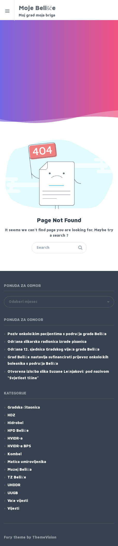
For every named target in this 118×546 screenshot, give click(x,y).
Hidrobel (15, 422)
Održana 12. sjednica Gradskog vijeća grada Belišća (53, 349)
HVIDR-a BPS (19, 446)
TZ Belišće (17, 477)
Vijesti (13, 508)
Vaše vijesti (18, 500)
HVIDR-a (15, 438)
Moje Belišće (53, 11)
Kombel (14, 454)
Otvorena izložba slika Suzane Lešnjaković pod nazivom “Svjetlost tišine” (58, 374)
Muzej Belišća (20, 469)
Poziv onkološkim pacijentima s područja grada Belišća (57, 334)
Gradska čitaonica (24, 407)
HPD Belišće (18, 430)
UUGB (13, 493)
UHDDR (14, 485)
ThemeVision (44, 537)
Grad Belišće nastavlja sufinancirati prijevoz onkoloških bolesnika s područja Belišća (58, 360)
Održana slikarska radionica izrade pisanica (47, 341)
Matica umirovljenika (27, 461)
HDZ (11, 415)
